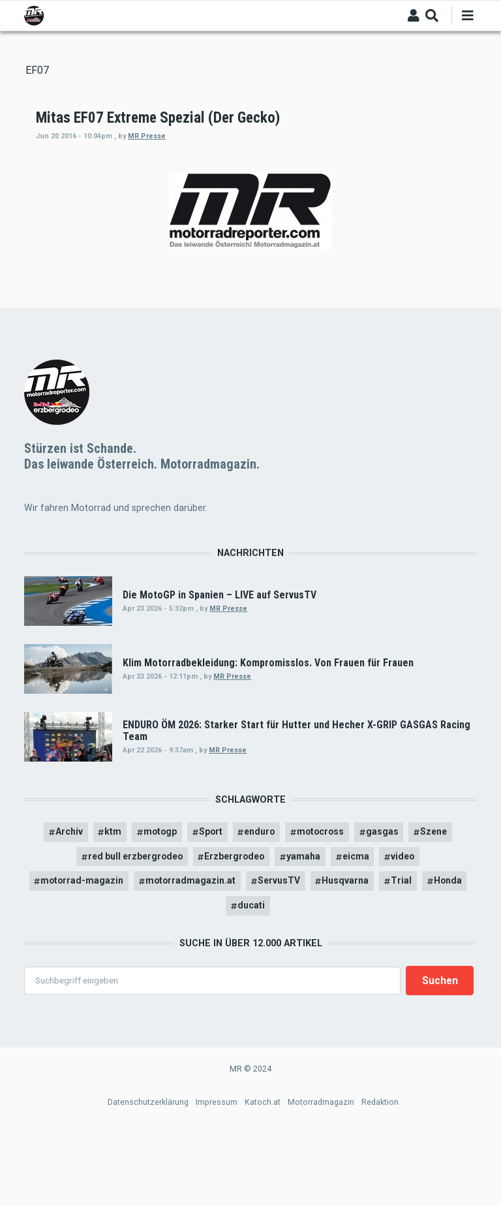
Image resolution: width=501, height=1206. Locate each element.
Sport (208, 901)
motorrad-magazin (80, 951)
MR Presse (323, 136)
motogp (156, 901)
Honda (450, 951)
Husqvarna (347, 951)
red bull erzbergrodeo (132, 926)
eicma (360, 926)
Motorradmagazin (321, 1172)
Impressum (216, 1172)
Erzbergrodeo (237, 926)
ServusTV (279, 951)
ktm (108, 901)
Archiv (64, 901)
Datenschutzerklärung (148, 1172)
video (409, 926)
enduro (259, 901)
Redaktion (380, 1172)
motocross (322, 901)
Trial (403, 951)
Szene (438, 901)
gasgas (385, 901)
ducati (251, 975)
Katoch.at (263, 1172)
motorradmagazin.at (189, 951)
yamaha (308, 926)
